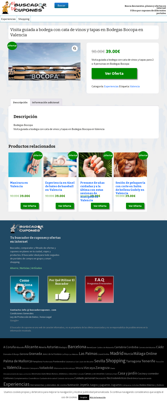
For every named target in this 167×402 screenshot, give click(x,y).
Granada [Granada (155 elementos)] (35, 353)
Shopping (24, 19)
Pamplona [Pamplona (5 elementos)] (37, 361)
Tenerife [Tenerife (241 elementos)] (148, 361)
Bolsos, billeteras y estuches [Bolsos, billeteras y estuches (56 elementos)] (64, 373)
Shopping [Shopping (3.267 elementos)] (116, 360)
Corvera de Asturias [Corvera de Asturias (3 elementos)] (147, 347)
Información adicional (45, 102)
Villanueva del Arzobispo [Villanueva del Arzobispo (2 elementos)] (64, 368)
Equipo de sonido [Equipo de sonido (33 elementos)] (144, 378)
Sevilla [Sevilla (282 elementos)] (99, 360)
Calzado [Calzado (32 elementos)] (80, 374)
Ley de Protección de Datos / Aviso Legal (30, 316)
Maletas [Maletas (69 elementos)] (143, 385)
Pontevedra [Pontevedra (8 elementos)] (59, 361)
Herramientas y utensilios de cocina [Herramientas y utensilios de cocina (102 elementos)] (48, 384)
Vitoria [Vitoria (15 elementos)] (79, 368)
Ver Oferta (114, 73)
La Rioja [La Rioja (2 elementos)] (65, 354)
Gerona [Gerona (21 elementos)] (24, 354)
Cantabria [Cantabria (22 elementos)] (120, 347)
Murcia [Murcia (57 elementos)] (128, 354)
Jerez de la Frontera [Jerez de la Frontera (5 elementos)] (52, 354)
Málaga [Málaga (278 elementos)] (139, 353)
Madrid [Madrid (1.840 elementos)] (116, 353)
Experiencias (8, 19)
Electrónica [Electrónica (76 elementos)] (132, 378)
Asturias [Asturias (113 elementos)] (53, 347)
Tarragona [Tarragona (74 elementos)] (133, 361)
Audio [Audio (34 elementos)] (43, 374)
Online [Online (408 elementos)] (151, 353)
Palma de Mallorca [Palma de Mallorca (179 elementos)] (17, 361)
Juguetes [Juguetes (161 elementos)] (116, 384)
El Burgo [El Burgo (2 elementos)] (15, 354)
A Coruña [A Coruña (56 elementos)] (9, 347)
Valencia (135, 86)
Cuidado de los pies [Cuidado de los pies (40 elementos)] (65, 378)
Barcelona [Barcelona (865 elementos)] (77, 346)
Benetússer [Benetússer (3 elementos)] (91, 347)
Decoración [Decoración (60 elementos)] (100, 378)
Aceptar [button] (83, 397)
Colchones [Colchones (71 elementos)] (8, 378)
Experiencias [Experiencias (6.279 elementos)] (16, 384)
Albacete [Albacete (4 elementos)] (20, 347)
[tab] (20, 102)
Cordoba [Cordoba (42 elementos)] (132, 347)
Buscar (61, 5)
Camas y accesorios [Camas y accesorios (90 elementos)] (94, 373)
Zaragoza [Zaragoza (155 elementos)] (102, 367)
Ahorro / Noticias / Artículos (26, 268)
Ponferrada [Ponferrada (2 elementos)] (47, 361)
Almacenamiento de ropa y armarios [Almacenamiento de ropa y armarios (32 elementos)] (17, 374)
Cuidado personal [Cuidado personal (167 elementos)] (84, 378)
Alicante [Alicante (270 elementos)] (31, 346)
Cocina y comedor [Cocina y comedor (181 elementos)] (148, 373)
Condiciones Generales (22, 313)
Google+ (14, 320)
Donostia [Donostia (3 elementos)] (7, 354)
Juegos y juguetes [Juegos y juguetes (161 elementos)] (99, 384)
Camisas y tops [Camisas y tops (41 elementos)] (111, 374)
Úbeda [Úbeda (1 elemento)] (112, 368)
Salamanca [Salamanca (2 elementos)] (70, 361)
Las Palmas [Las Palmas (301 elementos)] (88, 353)
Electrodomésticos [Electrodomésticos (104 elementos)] (117, 378)
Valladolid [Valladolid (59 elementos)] (46, 368)
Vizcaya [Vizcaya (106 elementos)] (89, 368)
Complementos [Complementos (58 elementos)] (21, 378)
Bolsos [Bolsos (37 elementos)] (48, 374)
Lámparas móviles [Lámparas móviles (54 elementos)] (130, 385)
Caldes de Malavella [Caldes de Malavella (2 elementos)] (105, 347)
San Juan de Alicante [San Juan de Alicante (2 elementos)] (84, 361)
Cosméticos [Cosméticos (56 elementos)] (34, 378)
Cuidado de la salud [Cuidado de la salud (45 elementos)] (48, 378)
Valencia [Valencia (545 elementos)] (14, 367)
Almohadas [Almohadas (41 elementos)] (36, 374)
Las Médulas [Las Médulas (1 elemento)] (73, 354)
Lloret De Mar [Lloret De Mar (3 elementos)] (103, 354)
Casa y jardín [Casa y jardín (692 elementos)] (127, 373)
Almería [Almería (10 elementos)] (42, 347)
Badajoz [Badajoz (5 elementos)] (63, 347)
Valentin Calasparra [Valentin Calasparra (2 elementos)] (30, 368)
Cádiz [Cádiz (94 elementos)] (160, 347)
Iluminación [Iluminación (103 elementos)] (73, 384)
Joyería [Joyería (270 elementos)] (84, 385)
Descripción (20, 102)
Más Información (98, 397)
